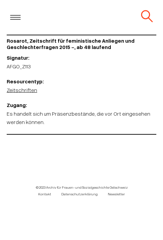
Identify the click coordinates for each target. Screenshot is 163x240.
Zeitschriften (22, 90)
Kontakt (44, 194)
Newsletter (116, 194)
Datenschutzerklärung (79, 194)
